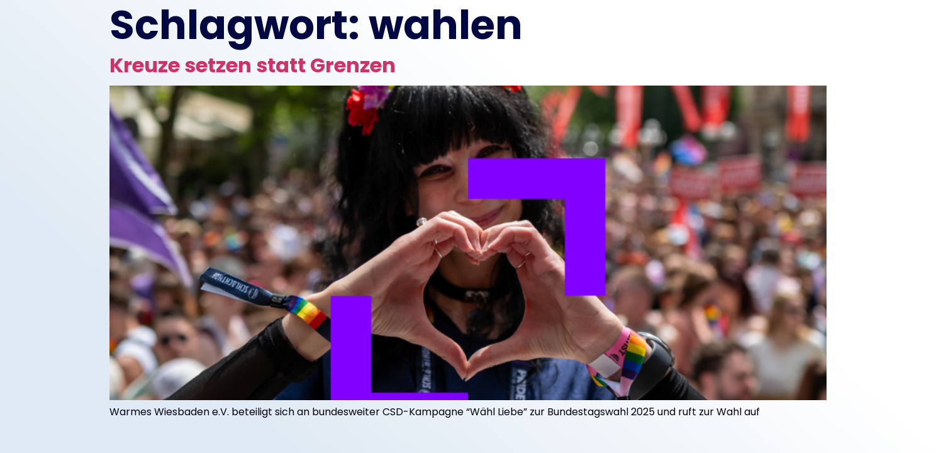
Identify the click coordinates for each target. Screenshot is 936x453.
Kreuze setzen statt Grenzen (252, 65)
